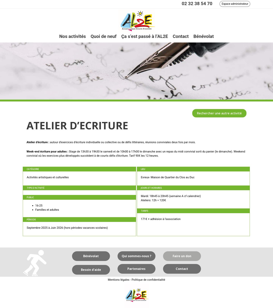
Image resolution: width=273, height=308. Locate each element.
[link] (72, 36)
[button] (235, 4)
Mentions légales (118, 279)
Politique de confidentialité (148, 279)
